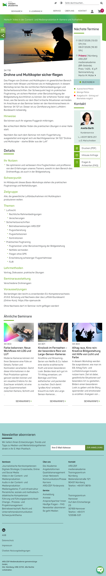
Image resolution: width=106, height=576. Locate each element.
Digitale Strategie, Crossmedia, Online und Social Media (21, 471)
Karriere (47, 482)
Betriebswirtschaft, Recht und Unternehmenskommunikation (17, 510)
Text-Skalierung (55, 3)
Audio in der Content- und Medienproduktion (15, 484)
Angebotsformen (51, 469)
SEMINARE (16, 11)
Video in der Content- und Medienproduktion (15, 478)
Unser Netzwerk (51, 476)
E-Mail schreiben (87, 141)
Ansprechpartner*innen (54, 501)
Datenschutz (8, 540)
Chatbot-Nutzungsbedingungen (16, 551)
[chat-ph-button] (100, 570)
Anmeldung (48, 494)
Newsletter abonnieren (54, 507)
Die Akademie (50, 466)
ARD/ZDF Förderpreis (53, 485)
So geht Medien (50, 511)
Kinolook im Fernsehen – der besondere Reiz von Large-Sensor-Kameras (52, 351)
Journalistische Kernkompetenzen (19, 466)
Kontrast (61, 3)
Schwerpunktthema (12, 515)
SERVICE (57, 11)
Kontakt (82, 11)
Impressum (7, 545)
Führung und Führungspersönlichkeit (20, 498)
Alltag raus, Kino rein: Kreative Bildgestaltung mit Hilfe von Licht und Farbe (86, 352)
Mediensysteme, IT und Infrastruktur (20, 489)
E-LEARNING (35, 11)
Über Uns (69, 11)
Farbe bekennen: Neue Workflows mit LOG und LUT (17, 351)
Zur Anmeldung (95, 447)
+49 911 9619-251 (87, 137)
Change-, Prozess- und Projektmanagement (13, 504)
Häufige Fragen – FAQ (53, 504)
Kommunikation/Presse (54, 479)
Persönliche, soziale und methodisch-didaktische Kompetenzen (20, 494)
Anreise (46, 497)
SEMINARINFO (25, 401)
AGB (4, 535)
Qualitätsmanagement (54, 472)
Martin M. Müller (87, 75)
